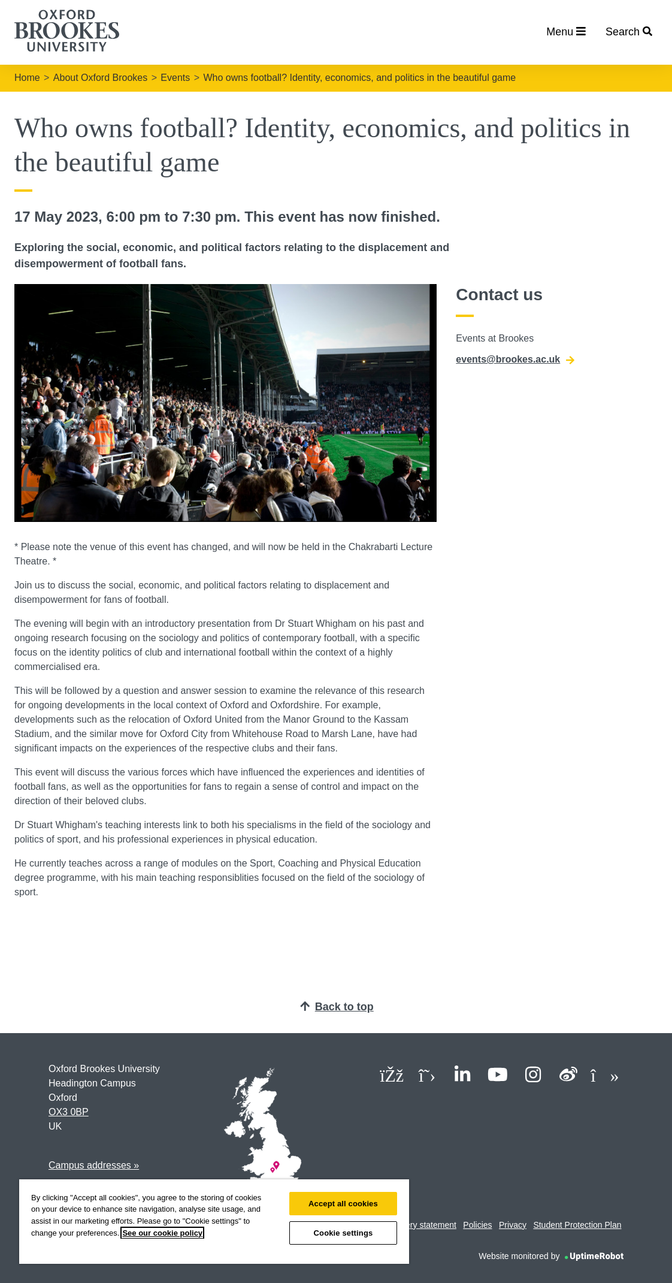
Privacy (512, 1225)
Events (175, 78)
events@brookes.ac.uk (515, 359)
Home (27, 78)
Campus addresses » (94, 1165)
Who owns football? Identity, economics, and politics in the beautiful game (359, 78)
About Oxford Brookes (100, 78)
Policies (477, 1225)
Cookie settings (343, 1232)
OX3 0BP (69, 1112)
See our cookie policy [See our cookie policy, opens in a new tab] (162, 1232)
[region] (214, 1221)
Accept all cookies (343, 1203)
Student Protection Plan (577, 1225)
